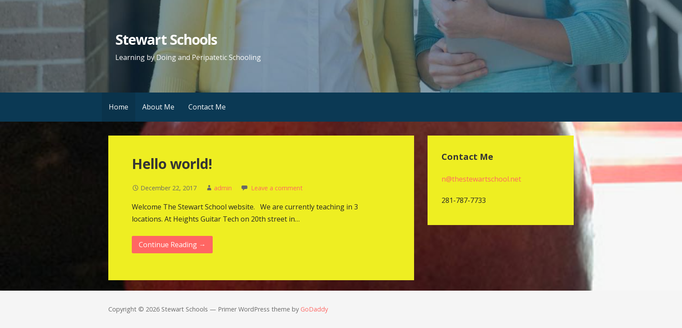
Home (118, 107)
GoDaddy (314, 309)
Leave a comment (277, 188)
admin (223, 188)
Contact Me (207, 107)
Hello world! (172, 163)
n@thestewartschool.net (481, 179)
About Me (158, 107)
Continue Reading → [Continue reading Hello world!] (172, 244)
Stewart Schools (166, 39)
